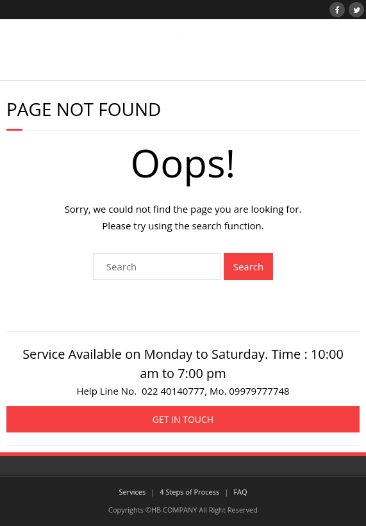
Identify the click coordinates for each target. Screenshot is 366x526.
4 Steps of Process (189, 492)
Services (132, 492)
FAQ (240, 492)
